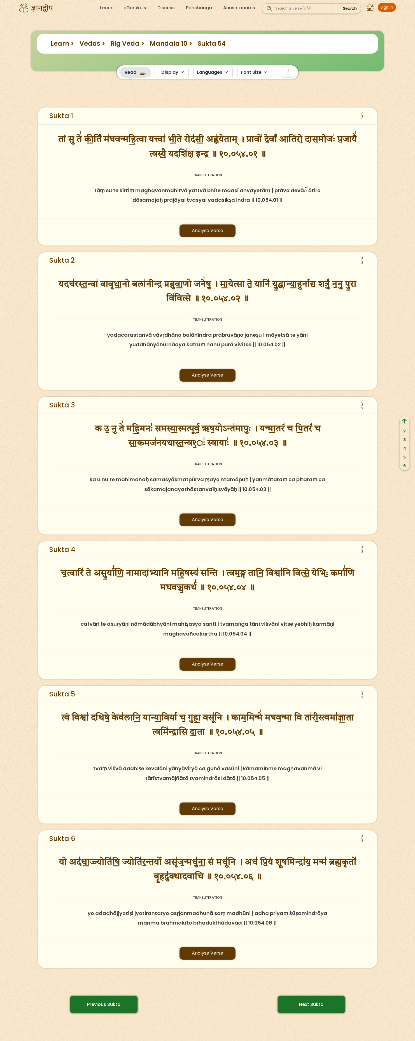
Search (350, 8)
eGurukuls (134, 8)
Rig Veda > (127, 43)
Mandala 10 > (171, 43)
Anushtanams (239, 8)
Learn (106, 8)
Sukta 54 (212, 43)
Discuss (166, 8)
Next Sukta (311, 1004)
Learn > (62, 43)
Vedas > (92, 43)
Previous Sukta (103, 1004)
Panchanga (199, 8)
